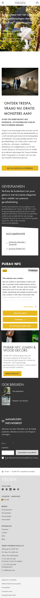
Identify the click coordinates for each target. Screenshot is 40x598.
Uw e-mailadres (5, 445)
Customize (20, 319)
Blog (3, 539)
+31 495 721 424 (9, 559)
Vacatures (5, 529)
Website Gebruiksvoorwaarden (11, 584)
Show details (28, 306)
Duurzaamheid (7, 510)
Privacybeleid (6, 587)
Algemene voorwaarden (9, 580)
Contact (4, 533)
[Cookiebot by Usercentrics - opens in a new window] (28, 270)
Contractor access (7, 591)
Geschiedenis (6, 513)
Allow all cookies (20, 313)
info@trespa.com (9, 570)
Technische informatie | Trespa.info (16, 243)
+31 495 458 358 (9, 564)
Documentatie (6, 516)
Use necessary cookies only (20, 326)
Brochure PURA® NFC (15, 249)
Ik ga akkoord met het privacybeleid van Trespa (21, 458)
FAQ (3, 536)
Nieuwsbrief (6, 519)
